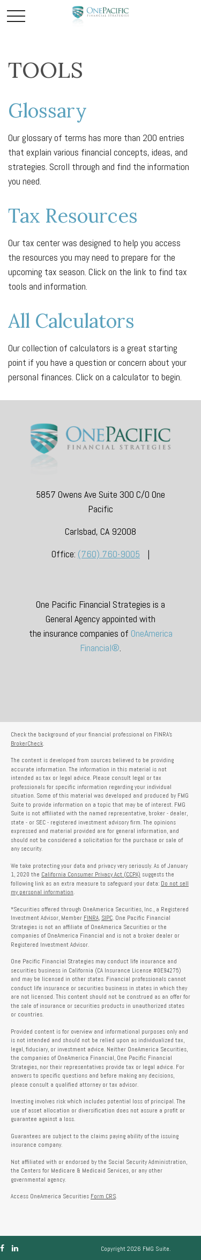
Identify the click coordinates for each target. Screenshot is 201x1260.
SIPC (107, 918)
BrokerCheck (27, 743)
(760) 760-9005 (109, 554)
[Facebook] (2, 1248)
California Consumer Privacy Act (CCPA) (90, 874)
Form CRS (103, 1196)
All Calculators (71, 320)
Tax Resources (73, 215)
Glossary (47, 110)
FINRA (91, 918)
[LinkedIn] (15, 1248)
